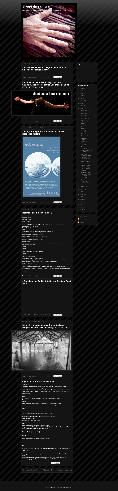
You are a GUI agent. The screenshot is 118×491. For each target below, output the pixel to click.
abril (82, 131)
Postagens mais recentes (30, 470)
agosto (83, 120)
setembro (84, 118)
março (83, 133)
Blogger (69, 487)
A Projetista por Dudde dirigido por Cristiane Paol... (86, 168)
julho (82, 123)
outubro (83, 115)
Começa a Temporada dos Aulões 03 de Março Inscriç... (86, 156)
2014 (81, 197)
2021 (81, 101)
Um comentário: (44, 463)
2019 (81, 106)
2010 (81, 207)
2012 (81, 202)
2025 (81, 90)
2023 (81, 96)
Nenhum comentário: (45, 77)
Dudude (82, 222)
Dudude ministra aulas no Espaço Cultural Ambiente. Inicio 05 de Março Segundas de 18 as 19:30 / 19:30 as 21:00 (45, 84)
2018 (81, 108)
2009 (81, 209)
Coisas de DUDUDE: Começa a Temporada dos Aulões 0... (86, 141)
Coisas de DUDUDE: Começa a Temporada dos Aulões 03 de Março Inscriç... (45, 68)
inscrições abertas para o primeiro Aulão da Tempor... (86, 175)
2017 (81, 189)
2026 (81, 88)
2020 (81, 103)
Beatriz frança (84, 219)
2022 (81, 98)
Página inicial (47, 470)
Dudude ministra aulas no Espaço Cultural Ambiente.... (86, 149)
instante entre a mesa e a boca (37, 213)
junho (83, 126)
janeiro (83, 186)
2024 (81, 93)
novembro (84, 113)
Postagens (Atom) (49, 476)
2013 (81, 199)
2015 (81, 194)
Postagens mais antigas (64, 470)
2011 (81, 204)
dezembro (84, 110)
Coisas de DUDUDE (37, 7)
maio (82, 128)
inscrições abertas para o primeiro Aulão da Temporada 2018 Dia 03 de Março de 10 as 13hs (45, 326)
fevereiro (84, 136)
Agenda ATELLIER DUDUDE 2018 (38, 381)
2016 (81, 192)
